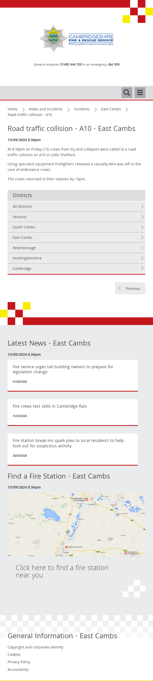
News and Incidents (46, 110)
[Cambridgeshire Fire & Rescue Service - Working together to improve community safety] (76, 38)
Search (127, 90)
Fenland (19, 217)
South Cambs (24, 228)
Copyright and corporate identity (35, 648)
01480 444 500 (71, 65)
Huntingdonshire (27, 259)
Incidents (82, 110)
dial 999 (114, 65)
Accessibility (18, 670)
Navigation (140, 90)
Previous (133, 289)
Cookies (14, 655)
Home (13, 110)
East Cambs (111, 110)
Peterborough (24, 248)
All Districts (22, 207)
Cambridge (22, 269)
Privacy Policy (19, 662)
